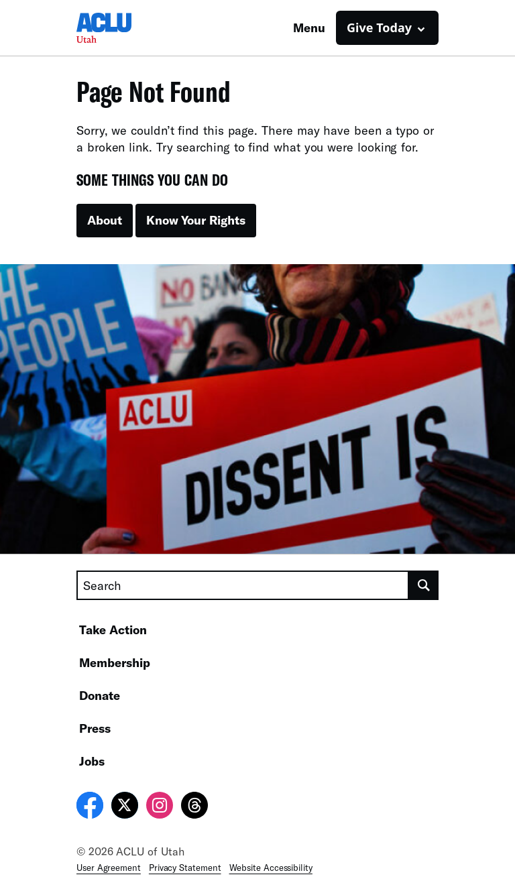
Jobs (92, 761)
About (104, 220)
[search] (424, 585)
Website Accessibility (270, 867)
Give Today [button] (379, 27)
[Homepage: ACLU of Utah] (123, 28)
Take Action (113, 629)
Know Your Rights (195, 220)
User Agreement (108, 867)
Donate (99, 695)
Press (95, 728)
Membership (114, 662)
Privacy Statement (185, 867)
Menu (309, 27)
